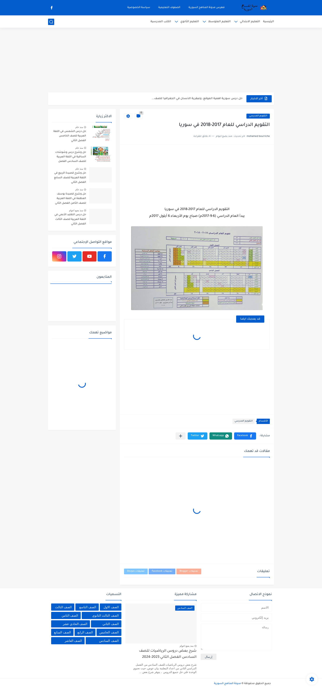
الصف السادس (108, 640)
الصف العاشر (73, 640)
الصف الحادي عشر (75, 624)
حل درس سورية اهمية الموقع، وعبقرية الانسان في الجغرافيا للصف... (197, 98)
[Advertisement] (161, 60)
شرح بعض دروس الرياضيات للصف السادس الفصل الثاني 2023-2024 (168, 654)
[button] (245, 436)
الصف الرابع (85, 632)
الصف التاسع (87, 607)
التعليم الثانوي (189, 21)
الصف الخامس (108, 632)
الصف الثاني (110, 624)
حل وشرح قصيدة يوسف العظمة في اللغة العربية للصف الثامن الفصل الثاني (70, 199)
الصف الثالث (63, 607)
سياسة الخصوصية (138, 7)
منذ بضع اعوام (76, 210)
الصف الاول (111, 607)
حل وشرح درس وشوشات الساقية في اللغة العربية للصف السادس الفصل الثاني (70, 157)
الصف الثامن (70, 615)
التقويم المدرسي (258, 116)
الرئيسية (268, 21)
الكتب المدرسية (161, 21)
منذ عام (79, 127)
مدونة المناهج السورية (227, 683)
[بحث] (51, 22)
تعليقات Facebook (162, 571)
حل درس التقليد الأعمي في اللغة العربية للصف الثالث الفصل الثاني (70, 219)
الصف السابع (62, 632)
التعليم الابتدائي (250, 21)
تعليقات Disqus (136, 571)
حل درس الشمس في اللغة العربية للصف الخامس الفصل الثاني (69, 136)
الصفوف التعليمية (169, 7)
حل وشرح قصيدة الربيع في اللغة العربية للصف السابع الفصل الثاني (70, 178)
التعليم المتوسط (219, 21)
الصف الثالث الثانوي (105, 615)
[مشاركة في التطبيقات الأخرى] (181, 436)
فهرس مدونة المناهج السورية (207, 7)
